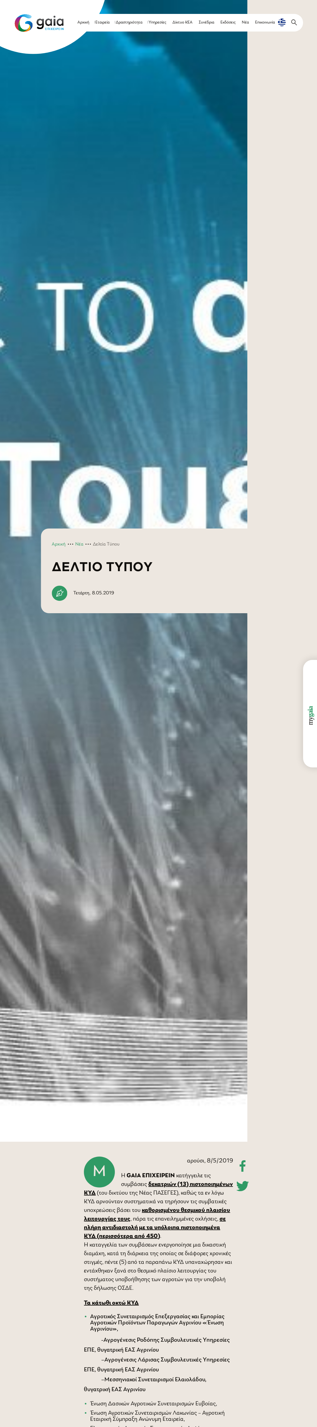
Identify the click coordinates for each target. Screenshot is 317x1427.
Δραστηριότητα (129, 22)
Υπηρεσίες (157, 22)
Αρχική (83, 22)
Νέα (245, 22)
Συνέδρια (206, 22)
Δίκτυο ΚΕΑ (182, 22)
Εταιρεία (102, 22)
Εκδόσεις (228, 22)
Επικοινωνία (265, 22)
